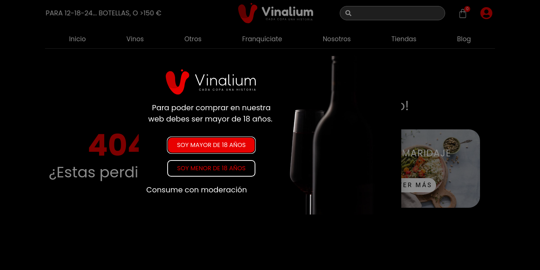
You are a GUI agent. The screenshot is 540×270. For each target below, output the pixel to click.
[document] (270, 135)
